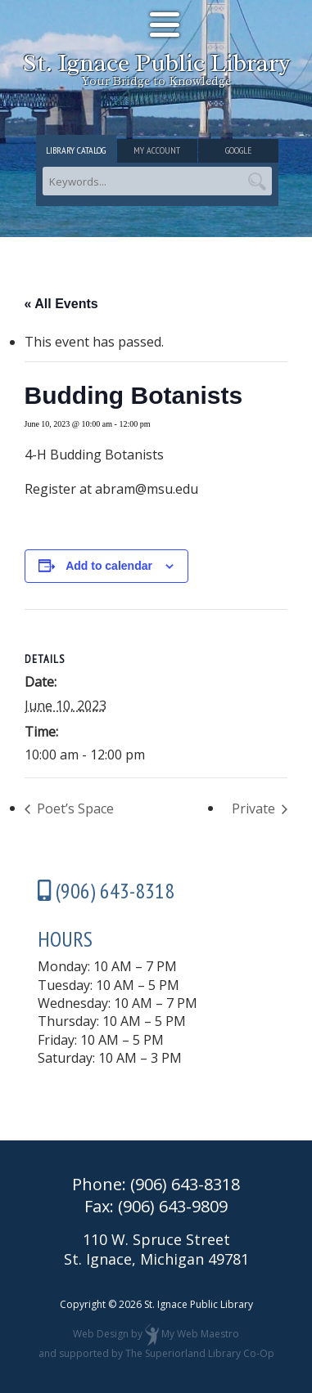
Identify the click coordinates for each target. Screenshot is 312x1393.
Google (238, 150)
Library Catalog (76, 150)
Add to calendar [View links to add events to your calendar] (109, 565)
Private (255, 808)
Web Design (101, 1334)
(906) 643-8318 (185, 1184)
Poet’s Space (74, 808)
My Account (156, 150)
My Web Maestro (200, 1334)
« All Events (61, 304)
